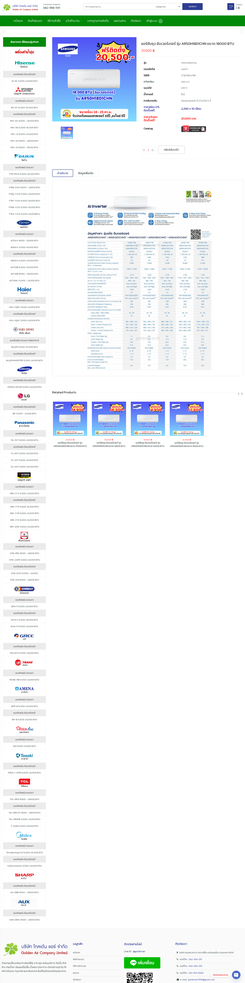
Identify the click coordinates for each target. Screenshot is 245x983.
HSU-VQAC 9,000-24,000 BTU (24, 320)
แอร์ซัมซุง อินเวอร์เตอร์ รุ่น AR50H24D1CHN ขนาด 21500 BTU (70, 445)
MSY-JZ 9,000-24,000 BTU (24, 134)
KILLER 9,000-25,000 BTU (24, 347)
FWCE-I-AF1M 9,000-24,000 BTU (24, 773)
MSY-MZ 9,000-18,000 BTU (24, 127)
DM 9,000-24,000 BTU (24, 746)
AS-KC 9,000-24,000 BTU (24, 81)
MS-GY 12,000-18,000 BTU (24, 107)
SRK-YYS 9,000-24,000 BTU (24, 520)
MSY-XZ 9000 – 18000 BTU (24, 147)
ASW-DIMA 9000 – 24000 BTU (24, 920)
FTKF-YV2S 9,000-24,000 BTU (24, 201)
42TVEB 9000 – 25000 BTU (24, 274)
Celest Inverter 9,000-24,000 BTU (24, 866)
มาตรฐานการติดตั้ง (98, 21)
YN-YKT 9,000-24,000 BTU (24, 440)
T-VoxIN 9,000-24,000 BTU (24, 826)
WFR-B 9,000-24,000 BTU (24, 706)
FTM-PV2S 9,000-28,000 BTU (24, 174)
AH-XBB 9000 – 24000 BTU (24, 892)
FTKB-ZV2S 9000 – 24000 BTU (24, 187)
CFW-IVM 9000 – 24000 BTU (24, 580)
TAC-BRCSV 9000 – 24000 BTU (24, 813)
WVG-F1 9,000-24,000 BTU (24, 626)
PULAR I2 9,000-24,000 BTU (24, 653)
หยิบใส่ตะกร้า (171, 150)
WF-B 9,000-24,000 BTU (24, 719)
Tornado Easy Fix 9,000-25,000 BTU (24, 852)
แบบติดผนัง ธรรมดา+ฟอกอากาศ (24, 340)
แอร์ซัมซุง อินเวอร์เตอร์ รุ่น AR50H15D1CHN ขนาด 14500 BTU (108, 445)
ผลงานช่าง (120, 21)
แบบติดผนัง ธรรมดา (24, 101)
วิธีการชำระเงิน (79, 966)
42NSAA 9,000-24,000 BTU (24, 247)
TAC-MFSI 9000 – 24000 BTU (24, 799)
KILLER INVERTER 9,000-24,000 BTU (24, 360)
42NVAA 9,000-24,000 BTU (24, 260)
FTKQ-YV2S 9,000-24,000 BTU (24, 194)
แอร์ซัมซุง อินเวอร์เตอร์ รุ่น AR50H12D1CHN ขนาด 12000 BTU (147, 446)
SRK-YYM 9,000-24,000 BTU (24, 513)
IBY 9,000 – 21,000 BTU (24, 413)
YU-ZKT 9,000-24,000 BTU (24, 453)
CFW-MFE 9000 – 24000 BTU (24, 553)
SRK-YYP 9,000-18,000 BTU (24, 507)
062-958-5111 (195, 959)
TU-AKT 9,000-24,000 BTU (24, 460)
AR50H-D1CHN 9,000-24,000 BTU (24, 387)
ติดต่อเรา (136, 21)
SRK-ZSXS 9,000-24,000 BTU (24, 527)
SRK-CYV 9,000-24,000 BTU (24, 493)
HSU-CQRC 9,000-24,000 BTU (24, 307)
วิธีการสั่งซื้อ (54, 21)
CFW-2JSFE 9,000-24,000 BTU (24, 560)
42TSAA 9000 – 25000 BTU (24, 240)
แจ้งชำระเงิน (73, 21)
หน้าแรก (18, 21)
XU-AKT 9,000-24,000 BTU (24, 467)
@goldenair (139, 951)
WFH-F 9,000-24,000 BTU (24, 606)
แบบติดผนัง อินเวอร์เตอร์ (24, 74)
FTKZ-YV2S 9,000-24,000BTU (24, 214)
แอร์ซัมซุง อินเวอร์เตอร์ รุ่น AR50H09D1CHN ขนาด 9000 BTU (186, 447)
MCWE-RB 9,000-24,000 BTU (24, 680)
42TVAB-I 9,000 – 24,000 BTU (24, 280)
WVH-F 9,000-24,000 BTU (24, 620)
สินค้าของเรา (35, 21)
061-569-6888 (196, 973)
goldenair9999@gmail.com (201, 979)
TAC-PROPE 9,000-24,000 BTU (24, 819)
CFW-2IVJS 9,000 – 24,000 (24, 573)
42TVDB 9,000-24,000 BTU (24, 267)
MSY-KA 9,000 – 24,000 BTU (24, 121)
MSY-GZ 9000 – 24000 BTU (24, 141)
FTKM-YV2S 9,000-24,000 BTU (24, 207)
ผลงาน (76, 973)
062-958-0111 (195, 966)
